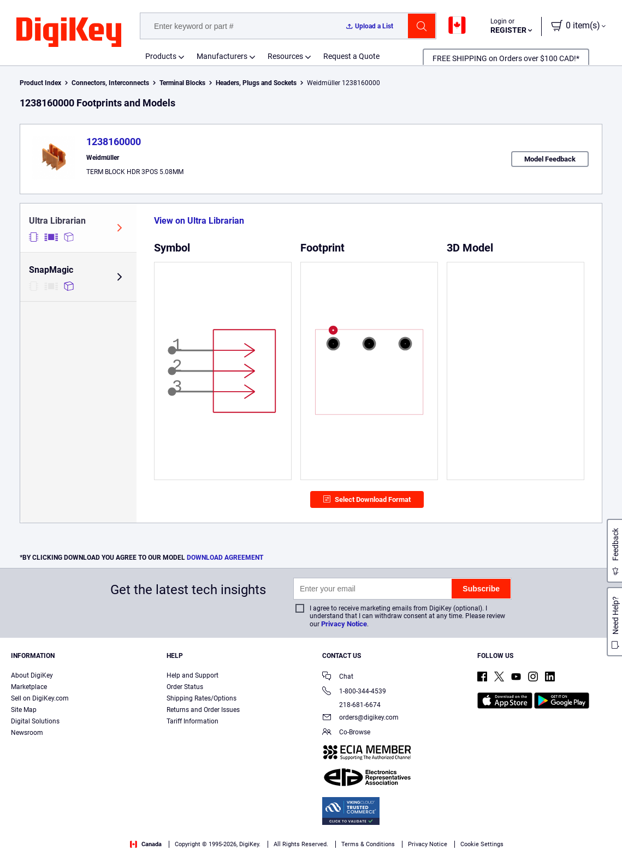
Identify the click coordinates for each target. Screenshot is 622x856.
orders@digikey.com (360, 718)
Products (160, 56)
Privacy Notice (344, 624)
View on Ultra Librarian (199, 221)
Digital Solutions (35, 721)
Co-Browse (346, 733)
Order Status (185, 687)
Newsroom (27, 733)
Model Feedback (550, 159)
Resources (285, 56)
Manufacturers (222, 56)
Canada (146, 844)
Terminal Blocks (182, 83)
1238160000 (113, 141)
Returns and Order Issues (203, 710)
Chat (337, 677)
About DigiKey (32, 675)
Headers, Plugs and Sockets (256, 83)
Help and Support (192, 675)
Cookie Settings (481, 844)
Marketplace (29, 687)
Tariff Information (192, 721)
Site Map (24, 710)
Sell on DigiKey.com (40, 698)
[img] (68, 32)
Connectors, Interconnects (110, 83)
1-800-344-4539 (354, 692)
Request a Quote (351, 56)
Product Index (40, 83)
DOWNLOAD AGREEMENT (225, 557)
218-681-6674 (351, 705)
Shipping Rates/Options (201, 698)
